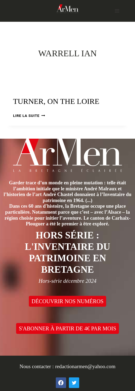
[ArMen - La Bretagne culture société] (67, 8)
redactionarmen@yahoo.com (85, 366)
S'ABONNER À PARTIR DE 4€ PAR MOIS (67, 328)
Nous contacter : (37, 366)
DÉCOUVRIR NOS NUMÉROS (67, 301)
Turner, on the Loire (56, 101)
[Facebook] (61, 382)
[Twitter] (74, 382)
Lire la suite (29, 115)
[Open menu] (117, 11)
